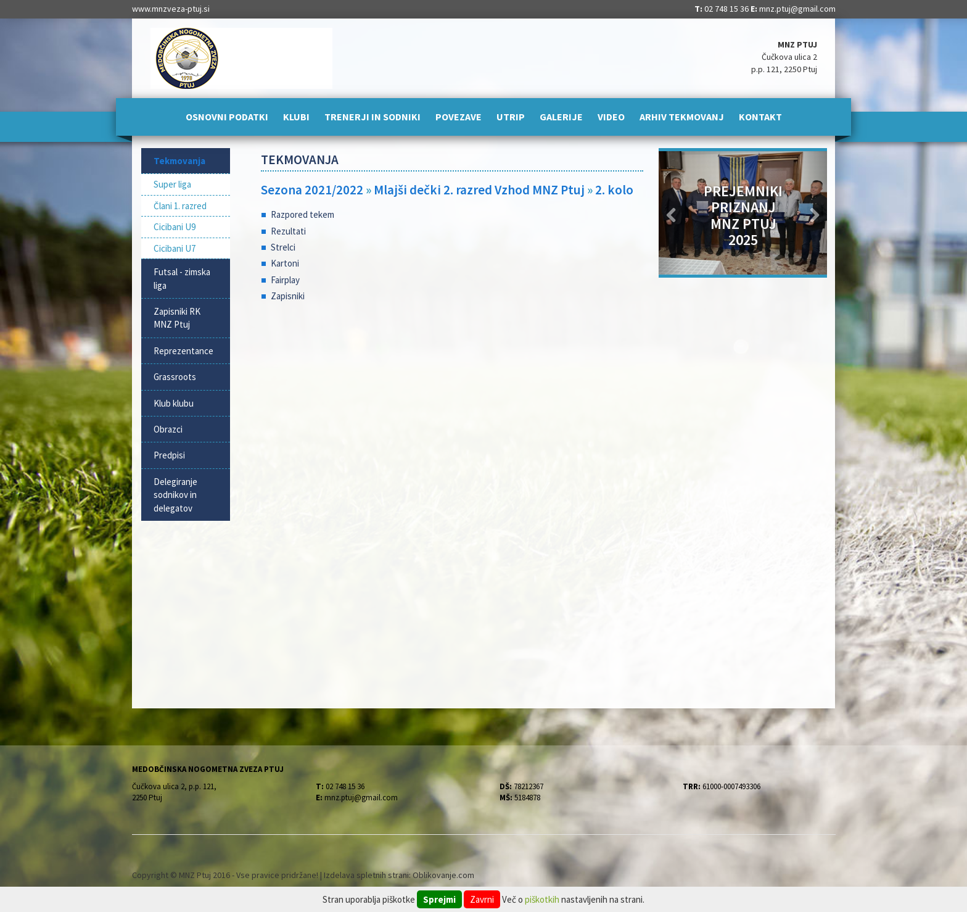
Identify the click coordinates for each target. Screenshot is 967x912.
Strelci (283, 247)
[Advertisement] (452, 411)
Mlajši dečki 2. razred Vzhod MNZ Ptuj (479, 189)
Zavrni (482, 899)
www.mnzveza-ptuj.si (171, 8)
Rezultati (288, 231)
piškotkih (542, 899)
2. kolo (614, 189)
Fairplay (285, 280)
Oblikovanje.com (443, 875)
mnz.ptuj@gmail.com (797, 8)
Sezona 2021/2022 (312, 189)
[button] (671, 213)
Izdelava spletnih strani (366, 875)
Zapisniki (288, 296)
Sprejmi (439, 899)
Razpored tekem (302, 214)
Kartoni (285, 263)
